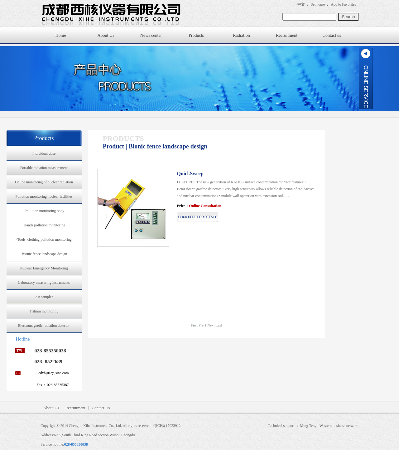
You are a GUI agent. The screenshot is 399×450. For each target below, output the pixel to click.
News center (151, 35)
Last (218, 325)
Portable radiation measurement (44, 168)
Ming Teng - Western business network (329, 425)
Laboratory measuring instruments (44, 282)
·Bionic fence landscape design (44, 254)
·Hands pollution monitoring (44, 225)
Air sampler (44, 297)
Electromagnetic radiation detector (44, 325)
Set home (318, 4)
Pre (201, 325)
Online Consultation (205, 206)
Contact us (332, 35)
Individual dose (43, 153)
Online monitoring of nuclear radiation (44, 182)
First (194, 325)
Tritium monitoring (44, 311)
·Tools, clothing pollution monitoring (44, 239)
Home (60, 35)
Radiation (241, 35)
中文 (301, 4)
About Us (105, 35)
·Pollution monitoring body (44, 211)
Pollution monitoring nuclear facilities (44, 196)
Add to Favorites (343, 4)
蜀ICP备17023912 (166, 425)
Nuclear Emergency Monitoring (44, 268)
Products (196, 35)
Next (210, 325)
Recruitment (286, 35)
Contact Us (101, 407)
